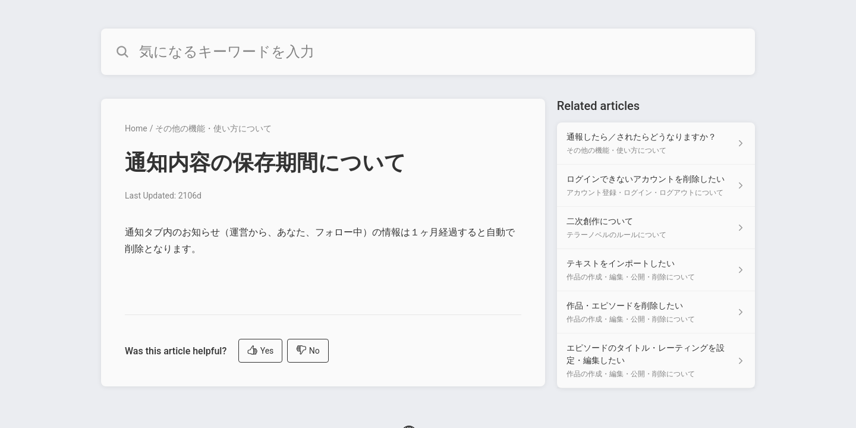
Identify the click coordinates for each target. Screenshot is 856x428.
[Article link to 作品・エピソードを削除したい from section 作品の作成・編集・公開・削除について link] (656, 312)
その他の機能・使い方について (213, 128)
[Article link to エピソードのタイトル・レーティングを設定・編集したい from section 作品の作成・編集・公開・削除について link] (656, 360)
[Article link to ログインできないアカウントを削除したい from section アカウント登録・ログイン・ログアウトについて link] (656, 186)
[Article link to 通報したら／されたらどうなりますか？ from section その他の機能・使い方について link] (656, 143)
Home (136, 128)
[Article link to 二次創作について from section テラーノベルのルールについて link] (656, 228)
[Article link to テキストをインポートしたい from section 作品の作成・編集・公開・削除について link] (656, 270)
